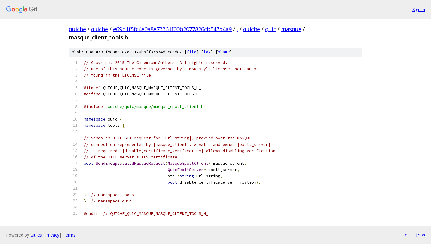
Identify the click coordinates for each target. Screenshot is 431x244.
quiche (77, 29)
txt (405, 234)
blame (224, 51)
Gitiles (36, 235)
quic (270, 29)
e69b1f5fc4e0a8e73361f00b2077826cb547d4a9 (172, 29)
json (420, 234)
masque (291, 29)
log (207, 51)
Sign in (418, 9)
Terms (69, 235)
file (191, 51)
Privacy (52, 235)
